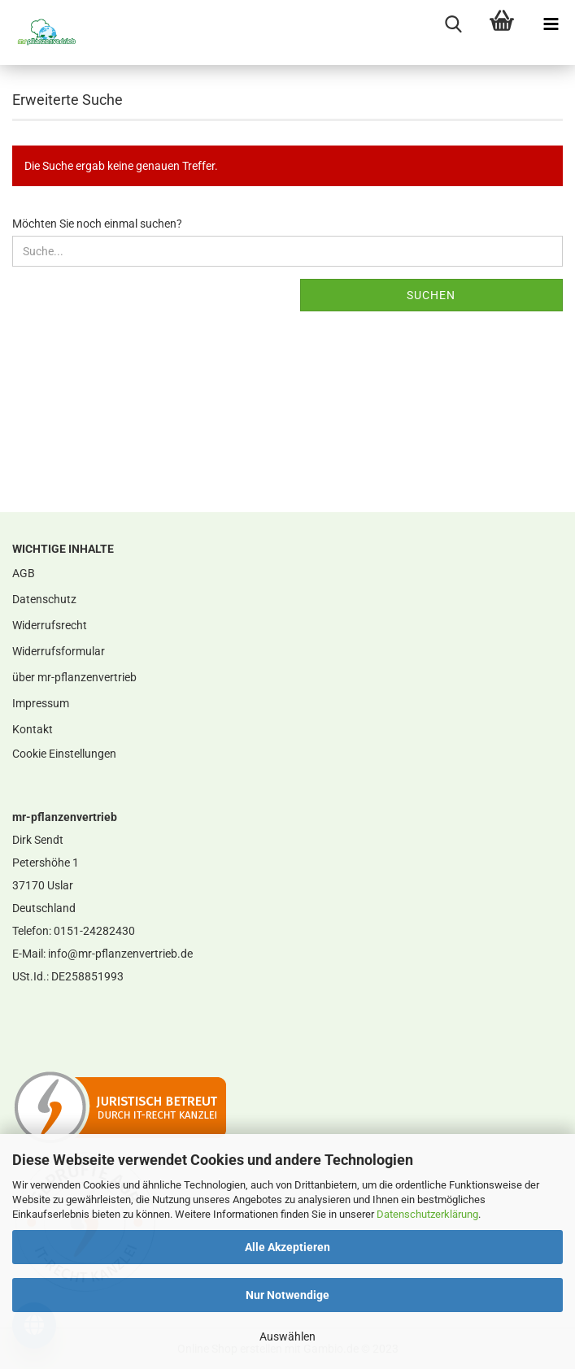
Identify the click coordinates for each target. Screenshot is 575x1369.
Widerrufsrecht (49, 625)
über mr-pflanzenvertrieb (74, 677)
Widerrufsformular (58, 651)
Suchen (431, 295)
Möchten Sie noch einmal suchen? (97, 223)
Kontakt (32, 729)
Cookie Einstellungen (64, 753)
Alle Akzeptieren (287, 1247)
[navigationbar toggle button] (550, 24)
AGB (23, 573)
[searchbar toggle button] (453, 24)
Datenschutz (44, 599)
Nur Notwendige (287, 1295)
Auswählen (287, 1336)
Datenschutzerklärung (427, 1214)
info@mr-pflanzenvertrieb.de (120, 953)
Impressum (40, 703)
